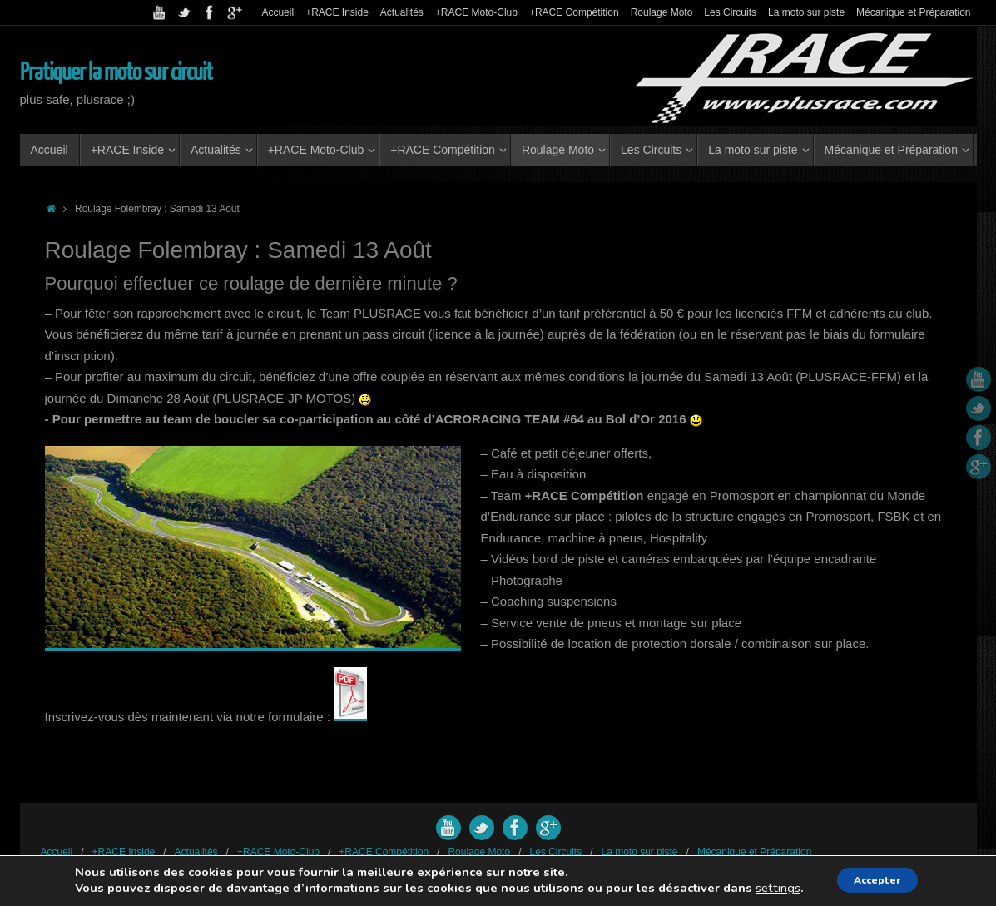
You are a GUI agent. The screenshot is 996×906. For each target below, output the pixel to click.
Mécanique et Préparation (913, 12)
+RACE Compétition (574, 12)
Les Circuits (730, 12)
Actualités (402, 12)
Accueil (277, 12)
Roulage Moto (662, 12)
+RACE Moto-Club (476, 12)
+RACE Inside (337, 12)
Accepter (878, 880)
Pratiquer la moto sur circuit (116, 72)
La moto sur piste (806, 12)
